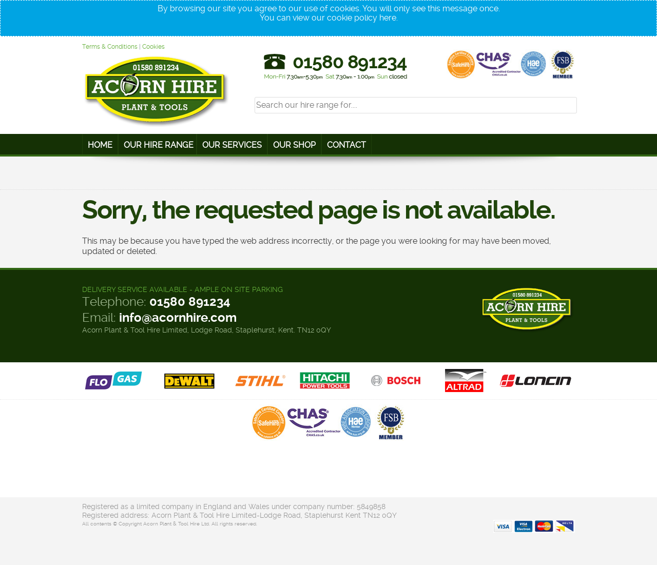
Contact (346, 145)
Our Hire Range (159, 145)
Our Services (232, 145)
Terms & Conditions (110, 46)
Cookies (153, 46)
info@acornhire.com (178, 317)
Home (100, 145)
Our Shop (294, 145)
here (387, 18)
